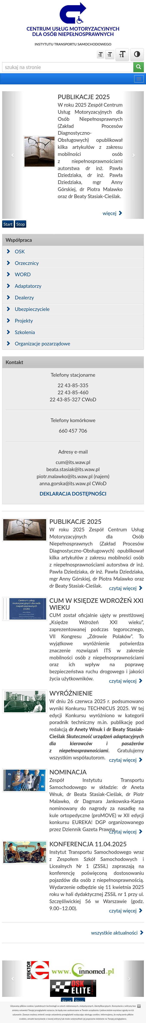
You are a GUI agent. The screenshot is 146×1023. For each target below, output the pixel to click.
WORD (18, 274)
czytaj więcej (126, 588)
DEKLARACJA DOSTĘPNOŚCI (73, 494)
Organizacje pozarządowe (38, 343)
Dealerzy (20, 297)
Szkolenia (20, 332)
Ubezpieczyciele (28, 309)
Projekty (19, 321)
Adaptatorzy (23, 286)
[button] (12, 155)
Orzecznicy (22, 263)
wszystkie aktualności (117, 933)
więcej (113, 213)
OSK (15, 251)
